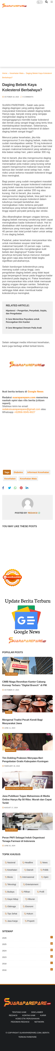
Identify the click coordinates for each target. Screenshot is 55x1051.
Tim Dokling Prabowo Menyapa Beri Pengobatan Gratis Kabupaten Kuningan (25, 760)
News (8, 712)
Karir (43, 1015)
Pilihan (27, 892)
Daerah (30, 870)
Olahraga (11, 906)
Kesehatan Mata (17, 73)
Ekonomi (29, 906)
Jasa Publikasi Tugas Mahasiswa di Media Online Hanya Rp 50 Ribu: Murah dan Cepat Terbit (27, 799)
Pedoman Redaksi (20, 1022)
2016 (27, 969)
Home (4, 73)
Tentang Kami (19, 1012)
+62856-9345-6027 (24, 412)
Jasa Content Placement (19, 788)
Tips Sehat (12, 913)
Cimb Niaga (11, 674)
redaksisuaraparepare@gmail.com (21, 409)
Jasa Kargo (12, 921)
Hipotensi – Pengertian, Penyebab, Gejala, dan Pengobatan (26, 312)
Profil (41, 892)
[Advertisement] (27, 39)
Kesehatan (10, 478)
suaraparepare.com (23, 397)
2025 (27, 943)
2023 (27, 957)
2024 (27, 950)
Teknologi (11, 884)
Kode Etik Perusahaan (27, 1019)
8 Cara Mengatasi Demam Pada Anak (24, 328)
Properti (30, 921)
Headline (29, 862)
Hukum (30, 913)
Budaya (10, 892)
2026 (27, 937)
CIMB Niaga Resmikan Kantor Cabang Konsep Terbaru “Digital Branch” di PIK (24, 683)
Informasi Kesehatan (38, 472)
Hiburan (31, 899)
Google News (36, 391)
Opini (46, 877)
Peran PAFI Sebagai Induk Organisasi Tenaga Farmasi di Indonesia (23, 839)
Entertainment (32, 884)
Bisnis (10, 877)
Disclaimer (37, 1012)
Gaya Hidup (12, 899)
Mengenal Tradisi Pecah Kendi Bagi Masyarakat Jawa (22, 721)
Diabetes (18, 472)
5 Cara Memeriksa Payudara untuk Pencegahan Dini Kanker (22, 320)
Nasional (10, 750)
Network (39, 1022)
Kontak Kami (28, 1015)
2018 (27, 963)
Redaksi (13, 1015)
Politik (45, 870)
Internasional (28, 877)
